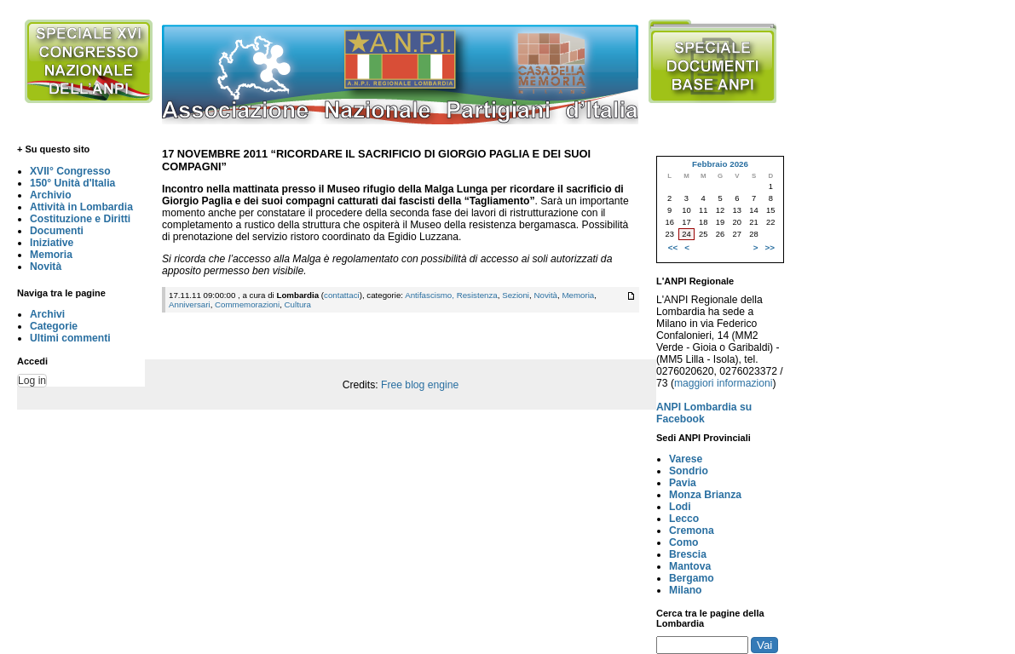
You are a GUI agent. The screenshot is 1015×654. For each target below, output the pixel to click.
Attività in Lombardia (81, 207)
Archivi (47, 314)
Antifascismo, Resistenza (451, 295)
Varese (685, 459)
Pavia (682, 483)
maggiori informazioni (723, 383)
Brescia (687, 554)
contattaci (342, 295)
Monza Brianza (705, 495)
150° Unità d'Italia (72, 183)
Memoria (51, 255)
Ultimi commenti (70, 338)
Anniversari (189, 304)
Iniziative (51, 243)
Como (683, 542)
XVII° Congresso (70, 171)
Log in (32, 381)
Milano (685, 590)
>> (770, 247)
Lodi (680, 507)
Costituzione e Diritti (80, 219)
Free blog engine (419, 385)
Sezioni (515, 295)
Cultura (298, 304)
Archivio (51, 195)
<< (673, 247)
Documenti (57, 231)
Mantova (690, 566)
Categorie (54, 326)
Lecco (684, 519)
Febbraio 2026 (720, 164)
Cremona (691, 530)
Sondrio (688, 471)
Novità (45, 266)
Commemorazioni (247, 304)
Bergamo (691, 578)
